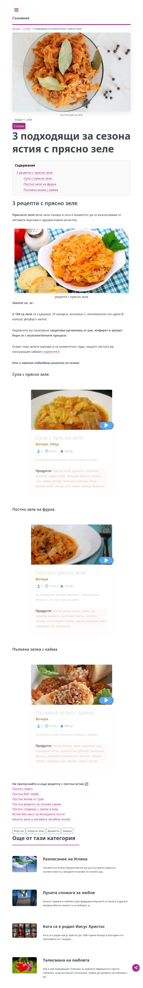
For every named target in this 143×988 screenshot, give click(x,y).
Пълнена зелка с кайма (41, 190)
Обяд (54, 444)
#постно (19, 830)
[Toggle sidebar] (16, 9)
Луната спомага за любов (69, 892)
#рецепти (53, 830)
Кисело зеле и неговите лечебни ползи (41, 819)
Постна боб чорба (25, 794)
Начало (16, 28)
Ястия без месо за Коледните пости (38, 814)
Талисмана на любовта (66, 960)
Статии (27, 28)
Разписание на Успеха (65, 859)
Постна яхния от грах (28, 799)
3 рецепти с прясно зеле (34, 172)
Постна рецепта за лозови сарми (36, 804)
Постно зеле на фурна (40, 184)
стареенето (50, 351)
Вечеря (42, 444)
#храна (67, 830)
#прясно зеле (35, 830)
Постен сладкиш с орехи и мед (35, 809)
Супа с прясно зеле (38, 178)
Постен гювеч (22, 789)
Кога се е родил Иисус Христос (74, 926)
